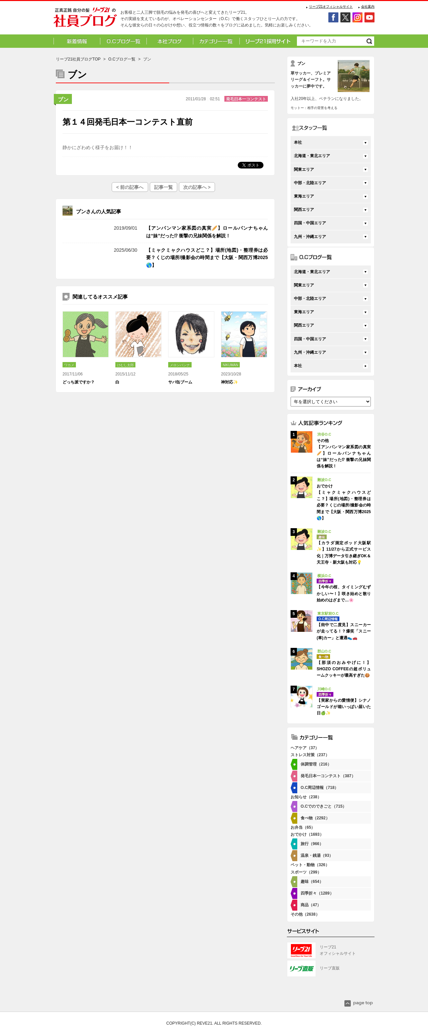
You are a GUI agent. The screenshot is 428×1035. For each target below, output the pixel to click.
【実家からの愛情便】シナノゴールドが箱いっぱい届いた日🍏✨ (344, 706)
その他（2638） (305, 914)
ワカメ (69, 365)
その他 (86, 228)
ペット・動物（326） (310, 864)
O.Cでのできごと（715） (323, 806)
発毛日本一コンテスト (246, 99)
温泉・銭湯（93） (317, 855)
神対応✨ (229, 382)
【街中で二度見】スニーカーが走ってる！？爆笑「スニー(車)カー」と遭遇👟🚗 (344, 631)
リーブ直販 (330, 968)
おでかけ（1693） (307, 834)
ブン (63, 99)
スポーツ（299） (306, 872)
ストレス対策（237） (310, 755)
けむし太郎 (125, 365)
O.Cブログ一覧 (121, 59)
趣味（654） (312, 881)
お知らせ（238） (306, 797)
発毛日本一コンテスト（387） (328, 776)
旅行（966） (312, 843)
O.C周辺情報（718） (319, 787)
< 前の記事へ (129, 187)
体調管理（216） (316, 764)
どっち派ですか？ (79, 382)
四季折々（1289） (317, 893)
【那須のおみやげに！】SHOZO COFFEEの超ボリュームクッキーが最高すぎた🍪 (344, 669)
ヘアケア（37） (305, 747)
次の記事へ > (197, 187)
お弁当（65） (303, 827)
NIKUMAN (230, 365)
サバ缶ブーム (180, 382)
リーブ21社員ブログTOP (78, 59)
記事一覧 (163, 187)
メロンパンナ (180, 365)
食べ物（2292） (315, 818)
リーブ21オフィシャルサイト (331, 6)
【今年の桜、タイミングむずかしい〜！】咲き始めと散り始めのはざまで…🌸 (344, 593)
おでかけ (86, 250)
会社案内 (367, 6)
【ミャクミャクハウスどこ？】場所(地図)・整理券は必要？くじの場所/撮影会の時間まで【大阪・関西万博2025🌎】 (207, 257)
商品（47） (311, 905)
